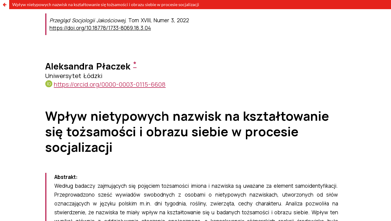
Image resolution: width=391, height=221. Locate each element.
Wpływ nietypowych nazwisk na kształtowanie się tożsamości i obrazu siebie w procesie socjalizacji (105, 4)
